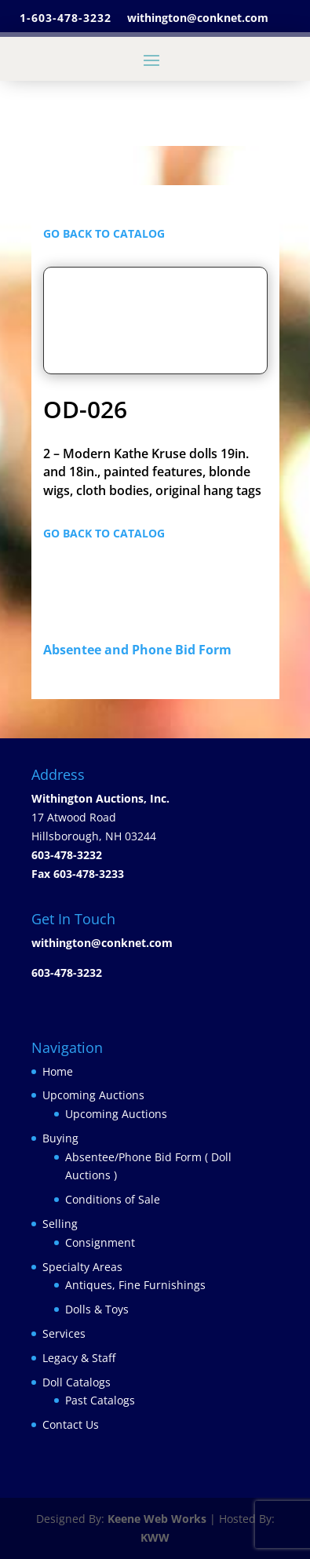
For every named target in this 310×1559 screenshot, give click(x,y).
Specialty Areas (82, 1266)
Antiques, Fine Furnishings (135, 1284)
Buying (60, 1138)
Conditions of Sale (112, 1199)
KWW (155, 1537)
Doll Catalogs (76, 1382)
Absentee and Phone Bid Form (142, 649)
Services (64, 1333)
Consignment (100, 1242)
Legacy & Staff (78, 1357)
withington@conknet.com (102, 942)
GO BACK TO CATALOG (104, 233)
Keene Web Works (157, 1518)
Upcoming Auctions (93, 1094)
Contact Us (70, 1424)
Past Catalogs (100, 1400)
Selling (60, 1223)
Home (57, 1071)
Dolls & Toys (97, 1309)
